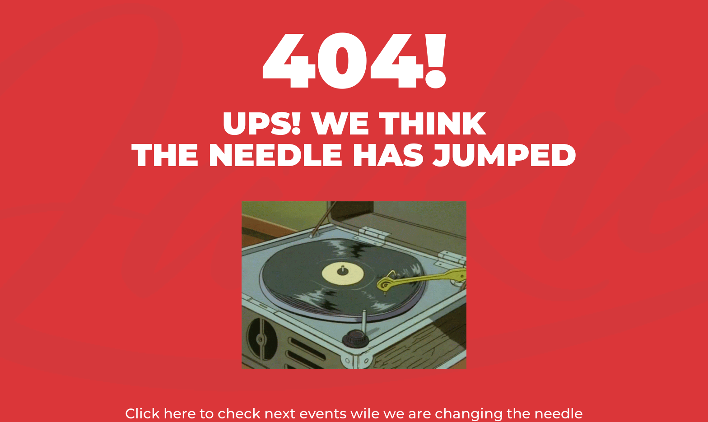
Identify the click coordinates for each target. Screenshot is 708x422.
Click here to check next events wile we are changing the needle (354, 413)
